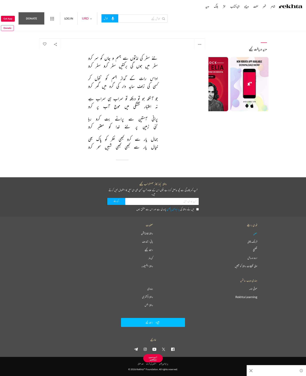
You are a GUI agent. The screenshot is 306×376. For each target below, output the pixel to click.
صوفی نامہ (253, 288)
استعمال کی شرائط (151, 364)
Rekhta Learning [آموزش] (246, 296)
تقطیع (255, 249)
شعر (264, 6)
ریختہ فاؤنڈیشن (147, 233)
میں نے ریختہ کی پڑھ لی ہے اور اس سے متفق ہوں (167, 209)
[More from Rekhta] (66, 18)
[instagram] (145, 349)
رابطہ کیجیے (149, 249)
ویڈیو (246, 6)
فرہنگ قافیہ (252, 241)
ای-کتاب (235, 6)
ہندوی (150, 288)
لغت (255, 6)
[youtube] (154, 349)
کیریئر (150, 257)
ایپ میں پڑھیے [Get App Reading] (153, 358)
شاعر (273, 6)
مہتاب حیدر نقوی (198, 29)
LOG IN (83, 18)
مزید (207, 6)
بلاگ (216, 6)
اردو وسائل (252, 257)
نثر (224, 6)
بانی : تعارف (147, 241)
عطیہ (255, 233)
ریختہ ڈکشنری (147, 296)
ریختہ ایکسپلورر (147, 266)
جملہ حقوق (140, 364)
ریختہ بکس (149, 305)
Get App (8, 18)
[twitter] (163, 349)
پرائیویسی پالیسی (173, 209)
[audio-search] (124, 18)
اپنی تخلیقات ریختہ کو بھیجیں (246, 266)
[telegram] (136, 349)
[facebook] (173, 349)
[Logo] (291, 7)
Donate (46, 18)
